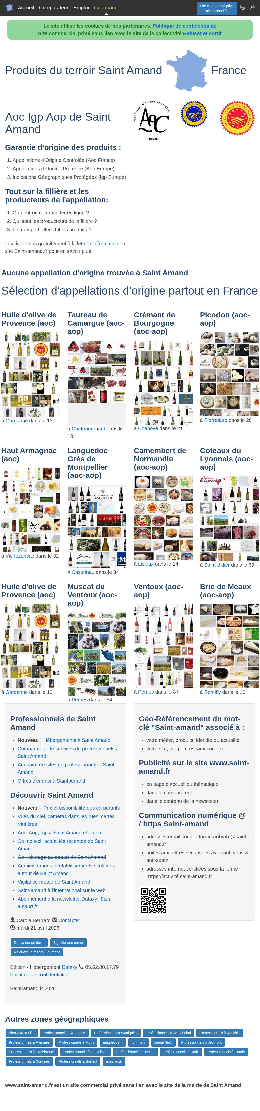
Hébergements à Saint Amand (76, 740)
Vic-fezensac (20, 556)
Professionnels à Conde (226, 1052)
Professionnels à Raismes (29, 1042)
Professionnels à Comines (29, 1061)
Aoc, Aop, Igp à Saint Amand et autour (60, 832)
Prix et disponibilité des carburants (81, 808)
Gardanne (17, 420)
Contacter (69, 920)
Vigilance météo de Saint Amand (54, 882)
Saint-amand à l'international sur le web (62, 890)
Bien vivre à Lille (21, 1033)
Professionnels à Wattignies (115, 1033)
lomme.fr (138, 1042)
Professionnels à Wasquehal (168, 1033)
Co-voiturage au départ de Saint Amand (62, 857)
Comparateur (53, 7)
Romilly (212, 692)
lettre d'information (98, 243)
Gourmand (106, 7)
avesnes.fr (114, 1061)
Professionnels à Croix (181, 1052)
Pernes (80, 699)
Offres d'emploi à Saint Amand (51, 781)
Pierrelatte (215, 420)
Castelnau (83, 572)
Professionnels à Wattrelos (64, 1033)
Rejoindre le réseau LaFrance (37, 952)
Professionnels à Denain (135, 1052)
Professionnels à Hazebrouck (32, 1052)
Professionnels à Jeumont (201, 1042)
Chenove (148, 428)
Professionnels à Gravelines (85, 1052)
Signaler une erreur (68, 943)
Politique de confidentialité (184, 26)
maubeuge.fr (113, 1042)
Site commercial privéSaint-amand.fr (217, 8)
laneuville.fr (163, 1042)
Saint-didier (217, 565)
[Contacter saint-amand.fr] (252, 7)
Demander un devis (29, 943)
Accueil (26, 7)
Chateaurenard (88, 428)
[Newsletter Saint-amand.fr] (242, 7)
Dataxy (69, 967)
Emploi (81, 7)
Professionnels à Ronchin (220, 1033)
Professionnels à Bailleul (78, 1061)
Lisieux (146, 564)
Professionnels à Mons (76, 1042)
